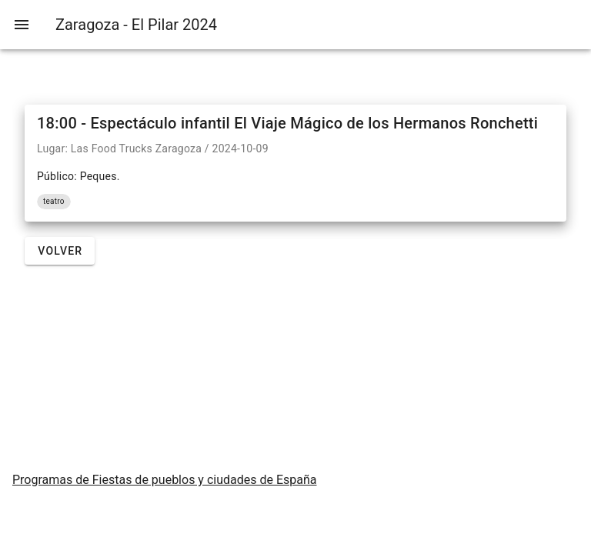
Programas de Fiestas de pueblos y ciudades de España (164, 479)
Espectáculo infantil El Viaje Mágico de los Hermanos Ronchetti (315, 123)
